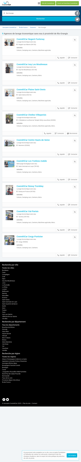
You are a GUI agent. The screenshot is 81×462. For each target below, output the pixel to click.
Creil (3, 340)
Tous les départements (10, 390)
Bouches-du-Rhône (8, 392)
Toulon (4, 375)
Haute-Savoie (6, 398)
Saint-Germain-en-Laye (9, 367)
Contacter (72, 54)
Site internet (72, 134)
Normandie (5, 441)
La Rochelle (6, 349)
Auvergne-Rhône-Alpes (9, 428)
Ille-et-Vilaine (6, 403)
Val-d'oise (5, 409)
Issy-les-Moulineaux (8, 345)
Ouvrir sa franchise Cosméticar (67, 3)
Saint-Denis (5, 364)
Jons (3, 347)
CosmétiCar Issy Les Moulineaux (37, 60)
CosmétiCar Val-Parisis (33, 220)
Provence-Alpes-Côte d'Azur (11, 445)
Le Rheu (4, 351)
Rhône (4, 405)
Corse (4, 434)
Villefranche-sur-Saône (9, 381)
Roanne (4, 362)
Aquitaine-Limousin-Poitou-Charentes (14, 426)
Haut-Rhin (5, 396)
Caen (3, 336)
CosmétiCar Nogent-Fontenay (36, 34)
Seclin (4, 371)
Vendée (4, 415)
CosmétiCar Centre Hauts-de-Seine (38, 140)
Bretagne (5, 432)
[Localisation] (38, 13)
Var (3, 411)
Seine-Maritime (7, 407)
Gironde (4, 394)
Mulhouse (5, 355)
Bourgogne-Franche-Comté (11, 430)
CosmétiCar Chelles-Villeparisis (37, 113)
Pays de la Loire (7, 443)
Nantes (4, 357)
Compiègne (5, 338)
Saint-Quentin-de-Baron (10, 369)
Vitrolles (4, 383)
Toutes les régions (9, 422)
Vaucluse (5, 413)
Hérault (4, 400)
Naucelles (5, 360)
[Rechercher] (62, 13)
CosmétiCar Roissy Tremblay (35, 193)
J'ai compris (72, 455)
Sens (3, 373)
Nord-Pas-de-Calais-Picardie (11, 439)
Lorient (4, 353)
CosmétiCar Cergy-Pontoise (35, 246)
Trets (3, 377)
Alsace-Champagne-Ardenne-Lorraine (14, 424)
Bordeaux (5, 334)
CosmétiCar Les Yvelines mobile (37, 166)
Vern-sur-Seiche (7, 379)
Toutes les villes (8, 332)
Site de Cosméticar (48, 3)
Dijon (3, 342)
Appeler (61, 54)
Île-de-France (6, 447)
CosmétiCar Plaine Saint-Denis (36, 87)
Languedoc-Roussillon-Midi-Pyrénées (14, 436)
